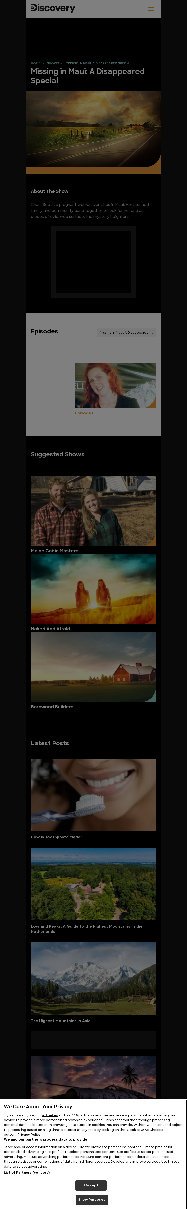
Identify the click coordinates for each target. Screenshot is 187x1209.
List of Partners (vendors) (27, 1172)
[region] (93, 1154)
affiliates (50, 1115)
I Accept (91, 1185)
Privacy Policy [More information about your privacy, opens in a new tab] (29, 1134)
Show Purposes (92, 1199)
